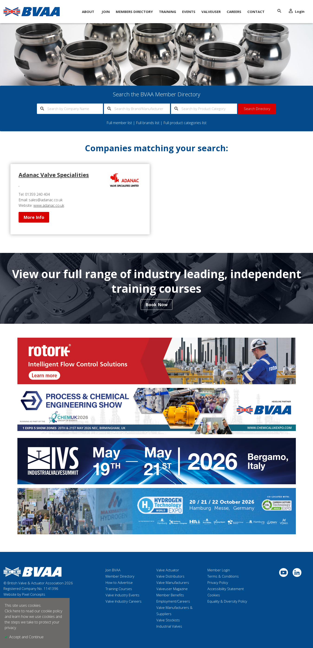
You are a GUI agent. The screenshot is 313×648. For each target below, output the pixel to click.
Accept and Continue (26, 636)
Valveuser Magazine (172, 588)
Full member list (119, 122)
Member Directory (120, 576)
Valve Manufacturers (172, 582)
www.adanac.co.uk (48, 205)
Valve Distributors (170, 576)
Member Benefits (170, 595)
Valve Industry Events (122, 595)
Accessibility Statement (225, 588)
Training (167, 11)
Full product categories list (185, 122)
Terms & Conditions (223, 576)
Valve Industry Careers (124, 601)
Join (106, 11)
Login (296, 11)
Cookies (213, 595)
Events (188, 11)
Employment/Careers (173, 601)
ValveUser (211, 11)
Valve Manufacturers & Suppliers (174, 610)
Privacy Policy (217, 582)
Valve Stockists (168, 620)
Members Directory (134, 11)
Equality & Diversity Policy (227, 601)
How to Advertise (119, 582)
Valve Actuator (167, 570)
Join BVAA (113, 570)
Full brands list (147, 122)
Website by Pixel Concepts (24, 594)
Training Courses (119, 588)
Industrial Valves (169, 626)
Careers (234, 11)
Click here (12, 610)
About (88, 11)
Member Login (218, 570)
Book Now (156, 304)
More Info (33, 217)
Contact (256, 11)
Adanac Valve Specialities (54, 175)
